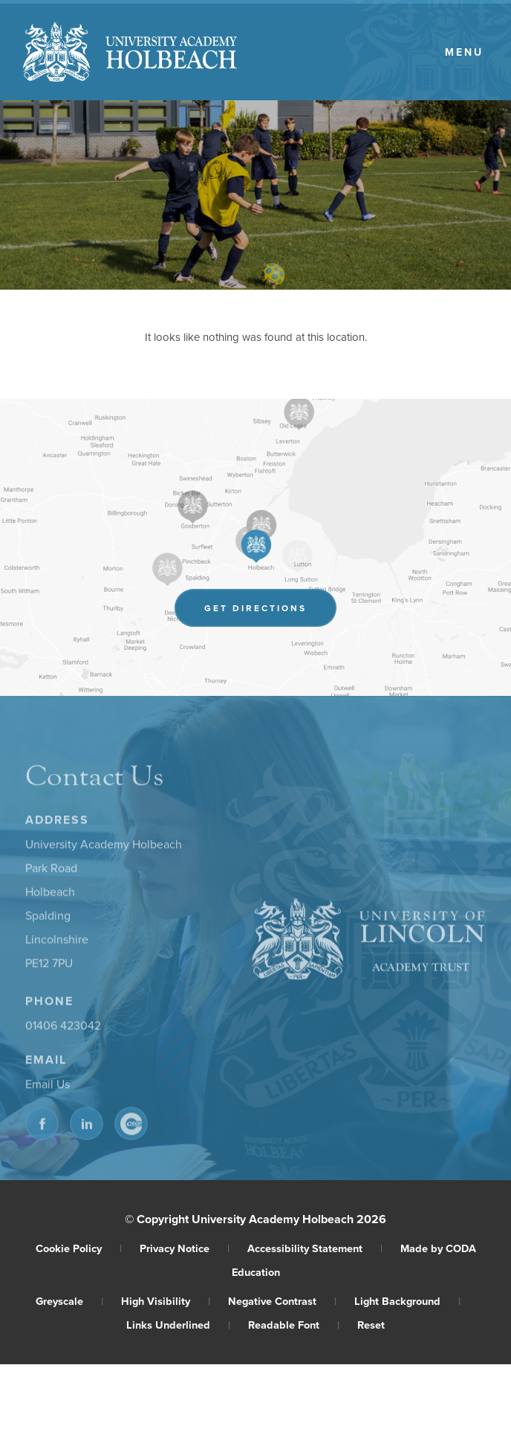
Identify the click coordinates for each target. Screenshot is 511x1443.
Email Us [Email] (47, 1086)
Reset (371, 1324)
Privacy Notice (185, 1248)
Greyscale (69, 1301)
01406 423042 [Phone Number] (63, 1028)
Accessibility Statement (315, 1248)
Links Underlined (178, 1324)
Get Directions (270, 610)
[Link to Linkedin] (86, 1126)
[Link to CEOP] (131, 1126)
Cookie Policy (79, 1248)
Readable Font (293, 1324)
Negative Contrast (282, 1301)
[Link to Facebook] (42, 1126)
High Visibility (165, 1301)
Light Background (407, 1301)
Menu (464, 52)
